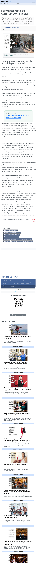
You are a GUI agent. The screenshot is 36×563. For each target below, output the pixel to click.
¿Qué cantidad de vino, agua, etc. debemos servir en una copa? (17, 414)
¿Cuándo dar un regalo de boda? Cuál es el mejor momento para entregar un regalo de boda (17, 389)
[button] (18, 43)
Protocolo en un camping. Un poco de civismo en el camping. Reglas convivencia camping (17, 491)
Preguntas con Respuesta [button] (18, 315)
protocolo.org (28, 241)
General (7, 241)
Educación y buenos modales (13, 232)
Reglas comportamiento (11, 239)
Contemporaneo (17, 241)
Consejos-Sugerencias (11, 230)
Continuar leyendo (18, 346)
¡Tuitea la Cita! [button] (18, 291)
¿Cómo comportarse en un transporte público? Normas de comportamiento (15, 362)
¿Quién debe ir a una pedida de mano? (16, 464)
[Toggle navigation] (33, 1)
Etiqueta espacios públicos (12, 234)
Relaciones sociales (26, 239)
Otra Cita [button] (18, 289)
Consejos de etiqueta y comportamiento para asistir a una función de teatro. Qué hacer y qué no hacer (18, 542)
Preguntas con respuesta (12, 237)
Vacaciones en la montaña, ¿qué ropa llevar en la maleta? (17, 337)
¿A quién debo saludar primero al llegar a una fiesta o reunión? (16, 516)
